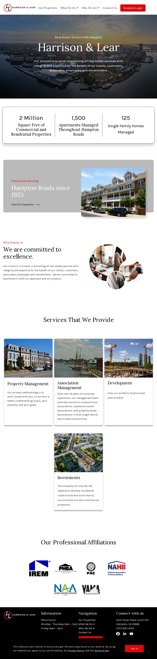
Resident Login (133, 8)
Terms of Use (101, 650)
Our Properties (47, 7)
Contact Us (110, 7)
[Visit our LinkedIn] (124, 634)
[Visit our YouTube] (131, 634)
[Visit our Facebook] (118, 634)
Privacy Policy (76, 650)
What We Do (68, 7)
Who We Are (89, 7)
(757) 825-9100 (125, 628)
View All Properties (22, 204)
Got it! (134, 648)
